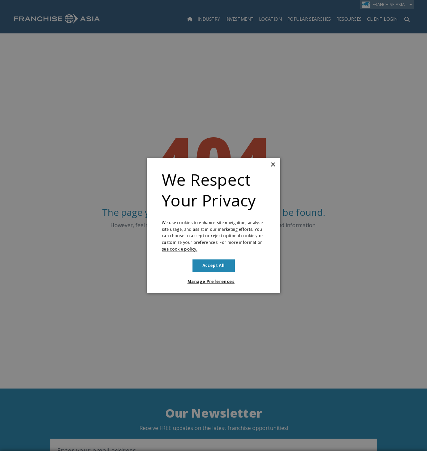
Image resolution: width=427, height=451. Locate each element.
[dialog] (213, 225)
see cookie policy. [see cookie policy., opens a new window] (179, 249)
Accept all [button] (213, 265)
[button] (213, 282)
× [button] (272, 164)
